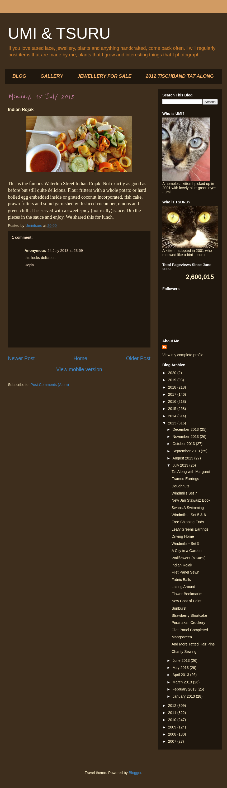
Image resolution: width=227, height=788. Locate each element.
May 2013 (181, 667)
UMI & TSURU (59, 33)
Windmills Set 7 (184, 493)
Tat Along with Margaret (191, 471)
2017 (172, 394)
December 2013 (186, 429)
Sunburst (179, 608)
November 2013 (186, 436)
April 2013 (181, 675)
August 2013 (183, 458)
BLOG (19, 76)
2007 (172, 741)
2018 (172, 387)
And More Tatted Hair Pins (193, 644)
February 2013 (184, 689)
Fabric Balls (181, 579)
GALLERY (51, 76)
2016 (172, 401)
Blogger (135, 773)
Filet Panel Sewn (185, 572)
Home (80, 358)
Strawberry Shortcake (189, 615)
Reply (29, 265)
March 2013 (182, 682)
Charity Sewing (184, 651)
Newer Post (21, 358)
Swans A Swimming (188, 508)
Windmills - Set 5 (185, 543)
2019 (172, 380)
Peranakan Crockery (188, 622)
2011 (172, 713)
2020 (172, 373)
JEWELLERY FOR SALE (104, 76)
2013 (172, 423)
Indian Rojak (182, 565)
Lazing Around (183, 587)
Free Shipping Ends (188, 522)
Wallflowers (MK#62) (189, 558)
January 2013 (184, 696)
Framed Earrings (185, 479)
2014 (172, 416)
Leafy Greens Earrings (190, 529)
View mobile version (79, 369)
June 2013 (181, 660)
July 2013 (180, 465)
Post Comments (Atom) (50, 385)
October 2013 (184, 444)
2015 (172, 409)
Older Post (138, 358)
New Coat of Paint (186, 601)
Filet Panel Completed (190, 630)
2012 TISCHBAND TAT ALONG (180, 76)
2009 (172, 727)
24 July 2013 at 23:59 (65, 250)
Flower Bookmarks (187, 594)
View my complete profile (182, 355)
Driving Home (183, 536)
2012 (172, 705)
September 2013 (186, 451)
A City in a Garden (187, 551)
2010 (172, 720)
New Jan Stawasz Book (191, 500)
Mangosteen (182, 637)
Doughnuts (181, 486)
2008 (172, 734)
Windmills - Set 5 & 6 (189, 515)
